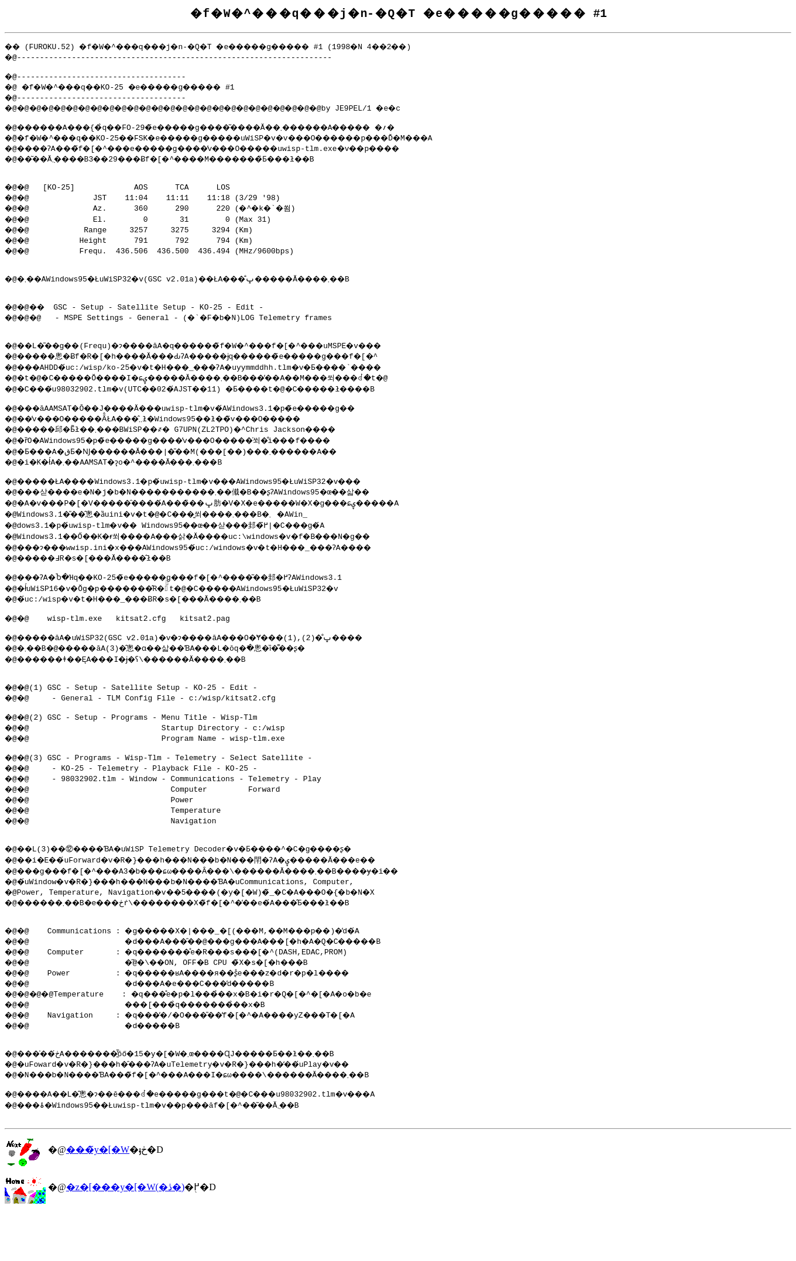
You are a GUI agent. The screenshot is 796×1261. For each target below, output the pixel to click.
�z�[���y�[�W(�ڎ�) (125, 1234)
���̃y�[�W (97, 1197)
